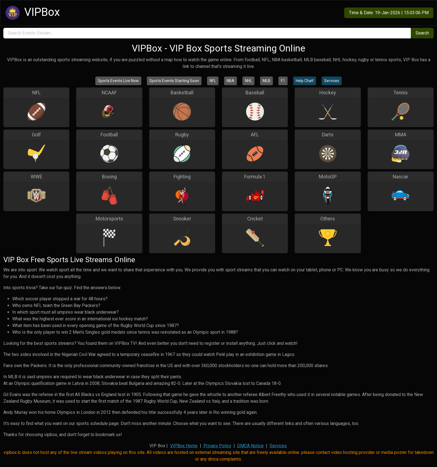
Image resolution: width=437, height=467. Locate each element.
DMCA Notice (250, 445)
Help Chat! (305, 80)
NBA (230, 80)
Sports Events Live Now (118, 80)
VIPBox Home (184, 445)
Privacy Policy (217, 445)
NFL (213, 80)
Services (331, 80)
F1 (283, 80)
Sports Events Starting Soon (174, 80)
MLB (266, 80)
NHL (248, 80)
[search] (207, 33)
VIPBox (32, 13)
